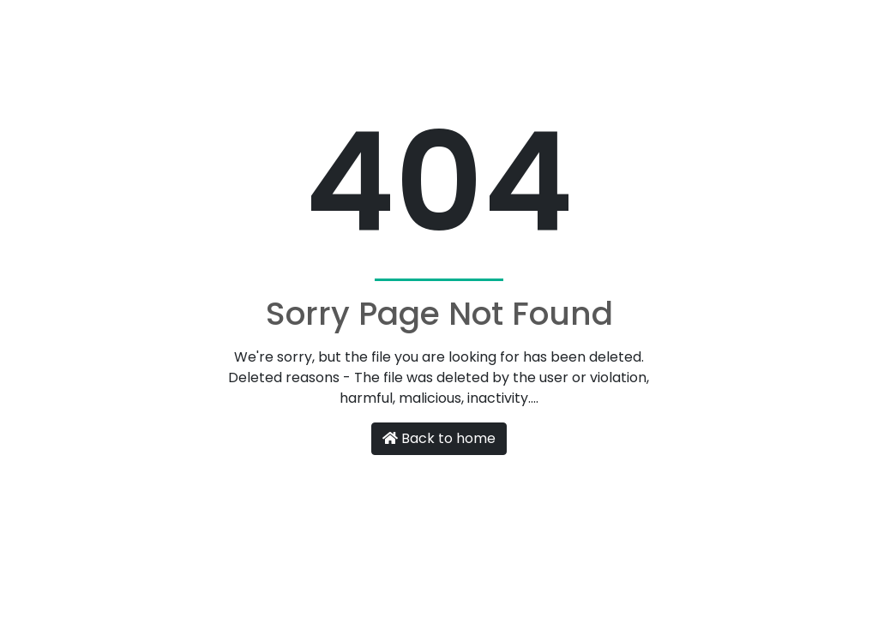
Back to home (439, 438)
